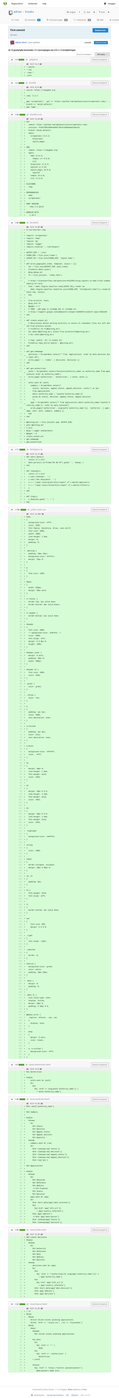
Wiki (100, 20)
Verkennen (32, 4)
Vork (101, 12)
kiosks (29, 11)
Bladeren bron (100, 30)
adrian (18, 11)
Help (44, 4)
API (67, 1395)
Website (74, 1395)
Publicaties (82, 20)
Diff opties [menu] (102, 54)
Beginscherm (17, 4)
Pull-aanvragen (56, 20)
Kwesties (32, 20)
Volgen (71, 12)
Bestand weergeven (100, 60)
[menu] (37, 1395)
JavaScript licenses (55, 1395)
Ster (86, 12)
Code (15, 20)
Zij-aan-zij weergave (83, 54)
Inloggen (110, 4)
